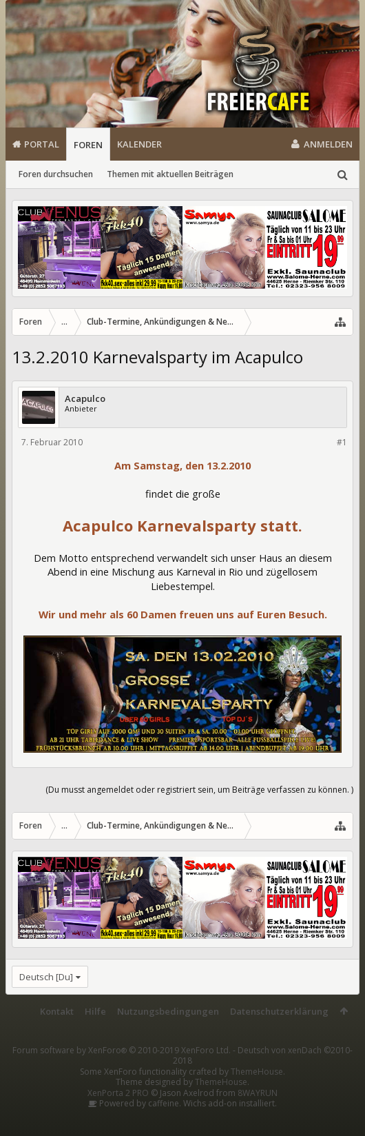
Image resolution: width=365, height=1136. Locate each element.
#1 (342, 442)
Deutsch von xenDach (263, 1055)
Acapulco (85, 399)
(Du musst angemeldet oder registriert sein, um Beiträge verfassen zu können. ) (199, 789)
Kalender (139, 144)
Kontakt (57, 1011)
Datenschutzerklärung (279, 1011)
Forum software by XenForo (121, 1050)
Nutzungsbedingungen (168, 1011)
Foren (88, 145)
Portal (41, 144)
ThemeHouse (257, 1071)
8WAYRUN (258, 1093)
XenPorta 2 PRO (118, 1093)
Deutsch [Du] (46, 977)
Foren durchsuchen (56, 174)
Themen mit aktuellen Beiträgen (170, 174)
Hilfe (95, 1011)
